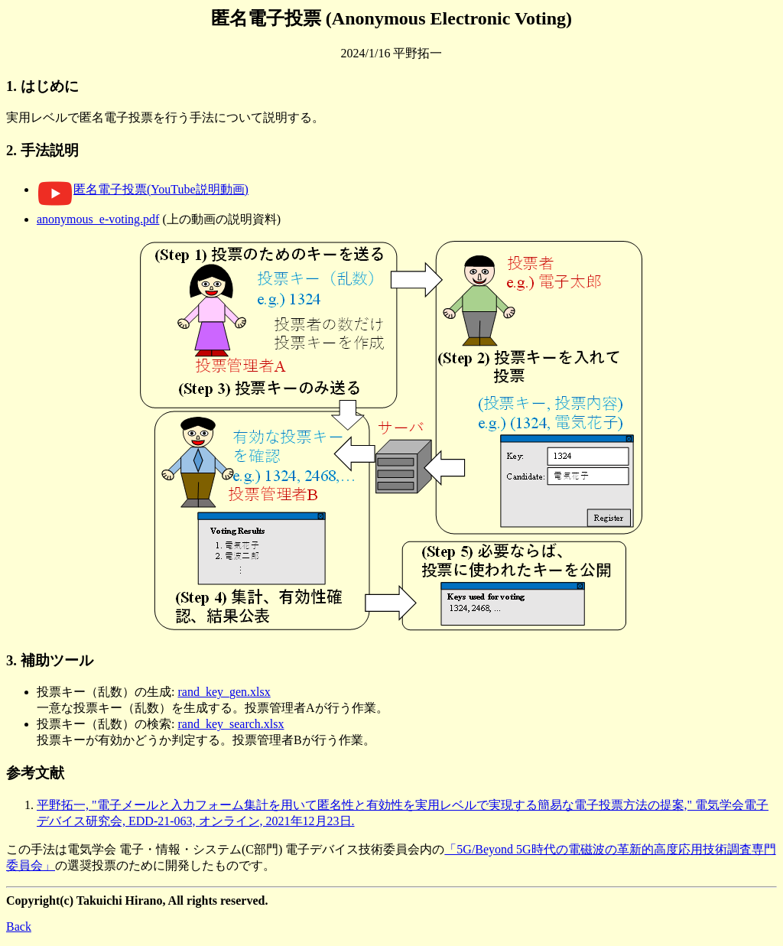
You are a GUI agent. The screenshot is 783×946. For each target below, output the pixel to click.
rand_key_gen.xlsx (223, 691)
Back (18, 926)
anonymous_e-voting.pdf (98, 219)
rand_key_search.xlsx (230, 723)
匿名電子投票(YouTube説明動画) (143, 189)
